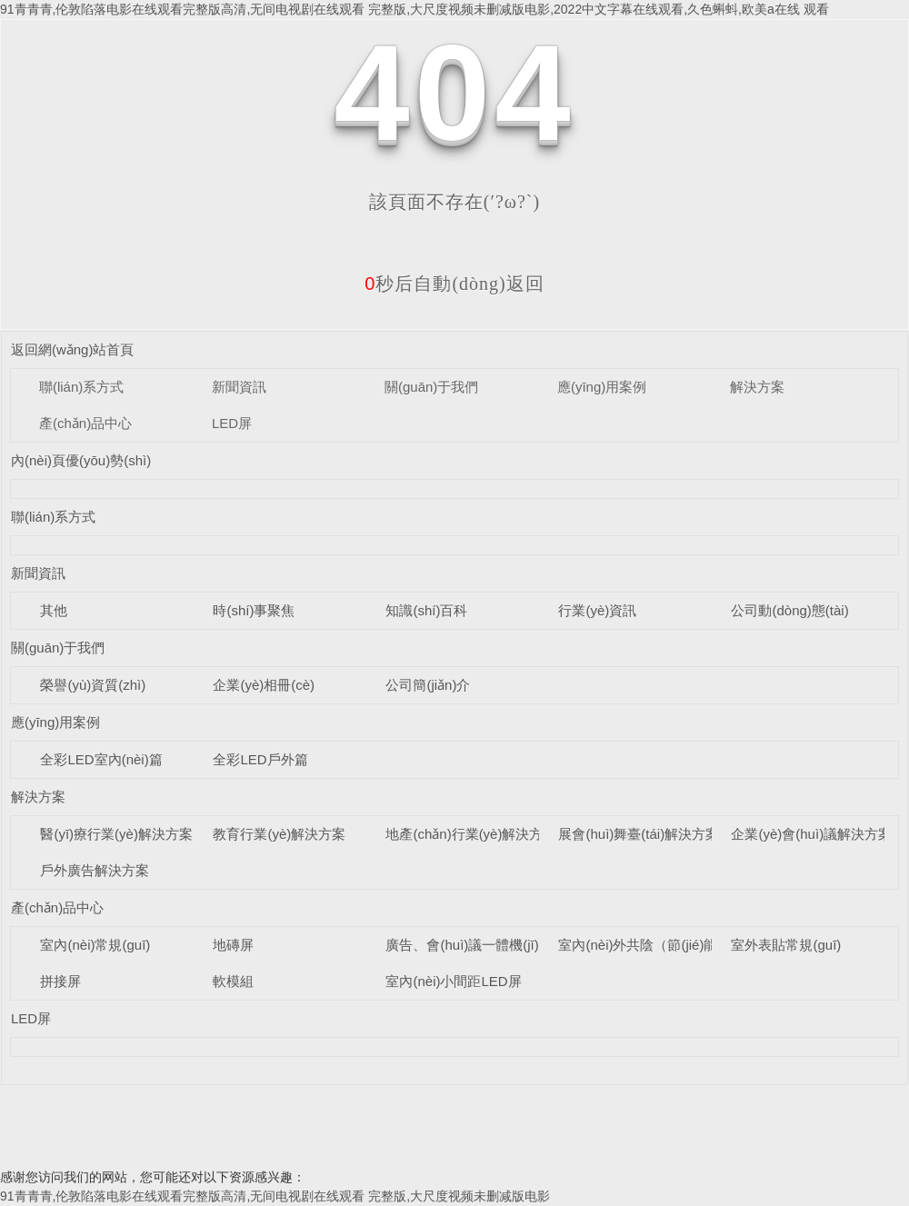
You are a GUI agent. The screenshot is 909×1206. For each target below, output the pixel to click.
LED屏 (232, 423)
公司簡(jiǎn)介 (427, 685)
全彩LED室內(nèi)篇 (101, 759)
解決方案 (757, 386)
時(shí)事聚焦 (254, 610)
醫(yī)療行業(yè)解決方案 (116, 834)
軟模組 (233, 981)
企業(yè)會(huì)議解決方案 (811, 834)
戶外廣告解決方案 (94, 870)
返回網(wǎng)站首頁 (73, 349)
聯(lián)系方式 (81, 386)
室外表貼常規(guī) (786, 944)
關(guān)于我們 (431, 386)
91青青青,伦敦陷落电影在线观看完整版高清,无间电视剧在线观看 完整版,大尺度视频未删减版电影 (275, 1196)
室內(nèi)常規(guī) (95, 944)
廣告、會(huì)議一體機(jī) (461, 944)
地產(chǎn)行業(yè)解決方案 (470, 834)
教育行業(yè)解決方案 (279, 834)
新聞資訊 (239, 386)
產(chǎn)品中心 (85, 423)
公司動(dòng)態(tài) (789, 610)
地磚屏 (233, 944)
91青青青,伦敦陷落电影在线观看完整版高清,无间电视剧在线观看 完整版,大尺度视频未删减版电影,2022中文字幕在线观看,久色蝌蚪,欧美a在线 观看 (414, 9)
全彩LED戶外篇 (260, 759)
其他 (53, 610)
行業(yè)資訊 (597, 610)
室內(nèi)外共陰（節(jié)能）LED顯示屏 (678, 944)
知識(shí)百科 (426, 610)
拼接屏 (60, 981)
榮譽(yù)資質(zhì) (92, 685)
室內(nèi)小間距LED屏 (453, 981)
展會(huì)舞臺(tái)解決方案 (638, 834)
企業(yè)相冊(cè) (264, 685)
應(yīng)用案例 (601, 386)
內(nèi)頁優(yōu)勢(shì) (81, 460)
